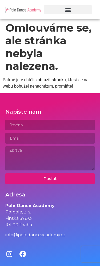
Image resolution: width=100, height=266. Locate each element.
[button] (68, 9)
